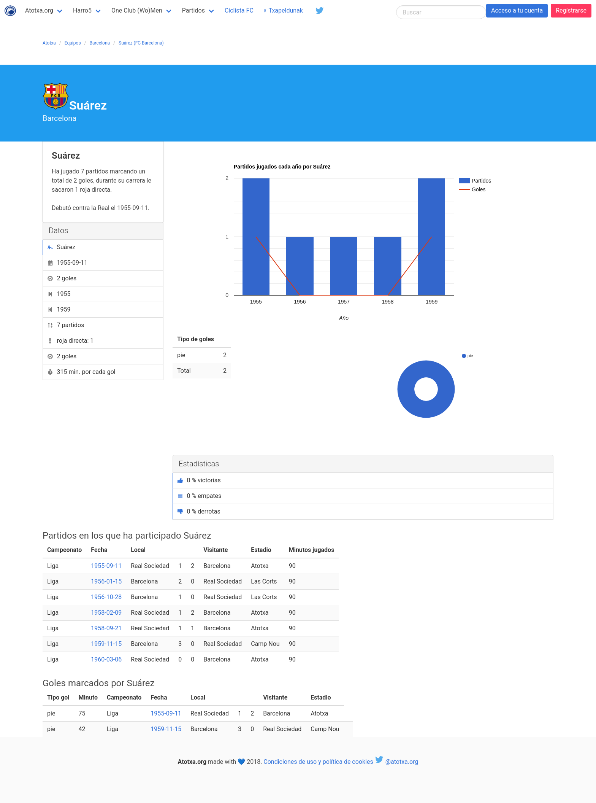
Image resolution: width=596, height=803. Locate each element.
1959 (59, 309)
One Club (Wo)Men (136, 10)
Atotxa (49, 43)
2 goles (62, 278)
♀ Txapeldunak (283, 10)
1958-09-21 (106, 628)
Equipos (73, 43)
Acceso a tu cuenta (517, 10)
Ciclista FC (239, 10)
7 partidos (66, 325)
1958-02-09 (106, 612)
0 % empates (199, 495)
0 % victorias (199, 480)
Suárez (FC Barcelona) (141, 43)
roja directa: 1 (71, 340)
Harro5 (82, 10)
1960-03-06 (106, 659)
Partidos (193, 10)
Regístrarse (571, 10)
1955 (59, 293)
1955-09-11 (67, 262)
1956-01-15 (106, 581)
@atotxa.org (396, 761)
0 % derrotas (199, 511)
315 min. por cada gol (82, 371)
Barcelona (100, 43)
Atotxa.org (39, 10)
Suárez (61, 247)
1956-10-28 (106, 597)
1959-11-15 (106, 643)
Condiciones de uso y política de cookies (318, 761)
